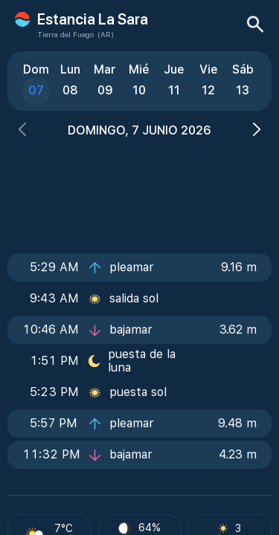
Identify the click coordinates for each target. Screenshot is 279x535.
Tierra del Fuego (65, 34)
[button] (22, 131)
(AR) (105, 34)
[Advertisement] (140, 191)
